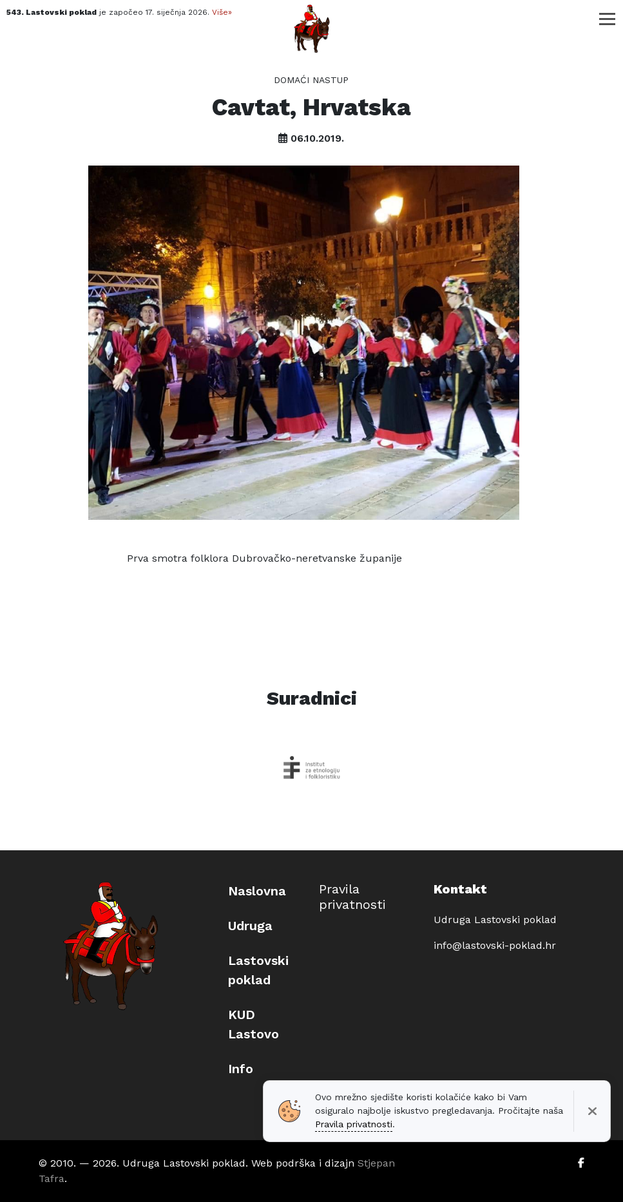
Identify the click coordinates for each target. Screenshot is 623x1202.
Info (240, 1068)
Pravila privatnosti (352, 896)
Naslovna (257, 891)
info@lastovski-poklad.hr (495, 945)
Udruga (250, 925)
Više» (222, 12)
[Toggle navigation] (607, 18)
